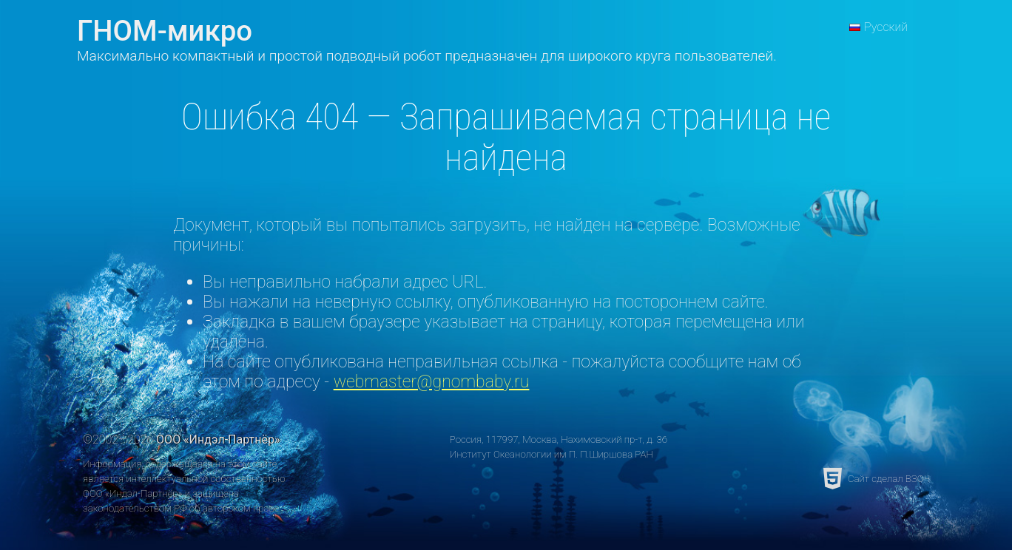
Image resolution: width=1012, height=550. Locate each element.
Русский (886, 27)
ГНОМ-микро (164, 30)
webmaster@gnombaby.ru (432, 382)
